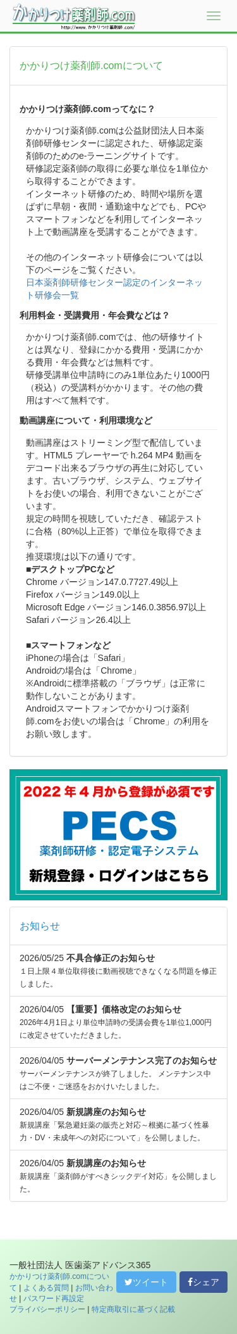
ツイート (146, 1282)
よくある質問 (46, 1287)
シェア (203, 1282)
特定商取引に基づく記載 (133, 1309)
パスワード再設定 (53, 1298)
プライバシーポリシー (47, 1309)
